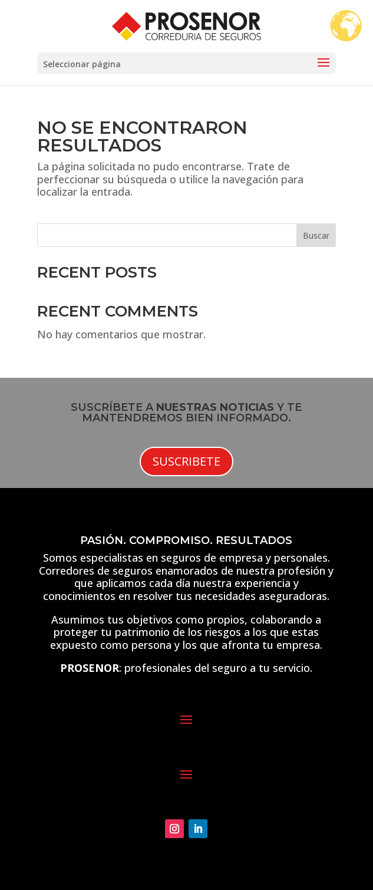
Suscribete (186, 461)
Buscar (316, 235)
